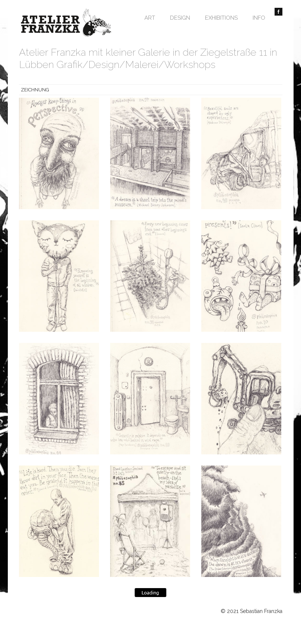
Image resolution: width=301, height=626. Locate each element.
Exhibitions (221, 17)
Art (149, 17)
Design (180, 17)
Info (259, 17)
